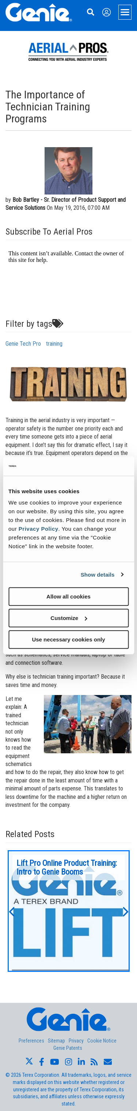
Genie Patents (67, 1048)
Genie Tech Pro (23, 343)
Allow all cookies (68, 596)
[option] (69, 911)
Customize (68, 618)
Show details (98, 575)
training (54, 343)
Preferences (31, 1041)
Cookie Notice (102, 1041)
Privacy (76, 1041)
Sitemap (56, 1041)
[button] (11, 911)
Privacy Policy (38, 529)
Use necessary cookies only (68, 639)
